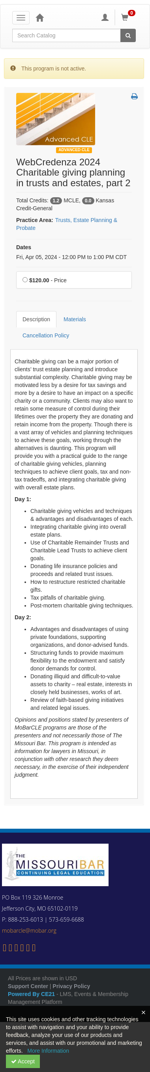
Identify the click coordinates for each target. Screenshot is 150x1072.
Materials (75, 319)
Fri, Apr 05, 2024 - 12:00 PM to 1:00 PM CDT (71, 257)
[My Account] (105, 17)
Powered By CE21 (32, 994)
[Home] (39, 17)
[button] (134, 97)
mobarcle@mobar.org (29, 930)
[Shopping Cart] (129, 17)
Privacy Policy (71, 986)
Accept (23, 1061)
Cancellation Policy (45, 335)
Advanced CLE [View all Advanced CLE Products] (74, 150)
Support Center (28, 986)
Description (36, 319)
